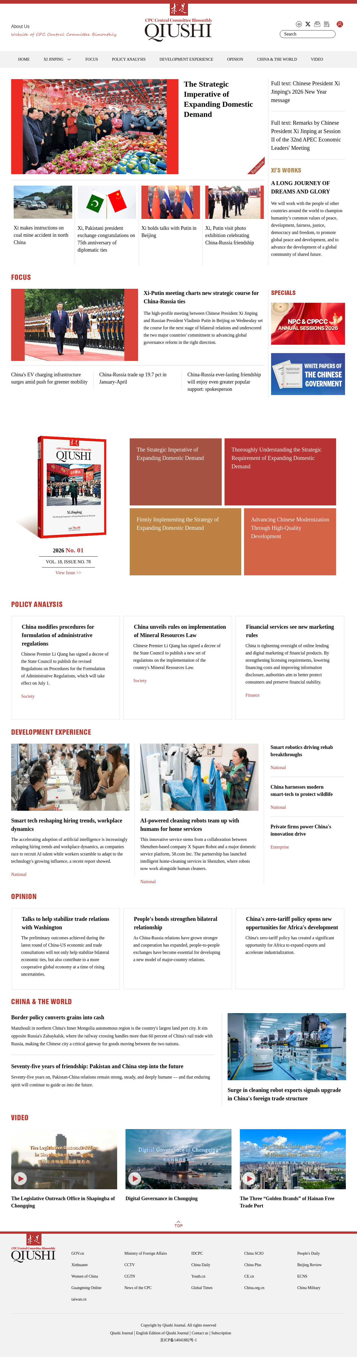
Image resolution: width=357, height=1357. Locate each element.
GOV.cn (77, 1253)
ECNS (302, 1276)
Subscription (221, 1333)
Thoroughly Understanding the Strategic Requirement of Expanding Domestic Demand (276, 457)
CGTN (129, 1276)
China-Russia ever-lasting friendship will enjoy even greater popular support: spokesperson (224, 382)
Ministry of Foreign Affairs (145, 1253)
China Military (308, 1288)
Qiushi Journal (121, 1333)
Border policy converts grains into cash (57, 1017)
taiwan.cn (78, 1299)
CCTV (129, 1265)
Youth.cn (198, 1276)
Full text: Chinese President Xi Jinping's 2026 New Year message (305, 91)
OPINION (235, 59)
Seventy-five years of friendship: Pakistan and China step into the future (97, 1066)
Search (330, 34)
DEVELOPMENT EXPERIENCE (186, 59)
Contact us (200, 1333)
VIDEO (317, 59)
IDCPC (197, 1253)
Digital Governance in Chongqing (162, 1198)
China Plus (252, 1265)
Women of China (84, 1276)
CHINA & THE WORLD (277, 59)
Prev (15, 131)
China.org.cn (254, 1288)
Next (174, 131)
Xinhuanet (79, 1265)
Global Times (202, 1288)
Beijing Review (309, 1265)
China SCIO (254, 1253)
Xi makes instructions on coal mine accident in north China (41, 235)
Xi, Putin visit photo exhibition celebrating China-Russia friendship (229, 235)
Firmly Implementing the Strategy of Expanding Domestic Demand (178, 523)
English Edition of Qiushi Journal (162, 1333)
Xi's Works (286, 170)
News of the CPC (138, 1288)
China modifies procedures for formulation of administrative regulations (58, 635)
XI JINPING (53, 59)
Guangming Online (86, 1288)
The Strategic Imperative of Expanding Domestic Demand (170, 453)
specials (283, 293)
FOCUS (91, 59)
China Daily (200, 1265)
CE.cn (249, 1276)
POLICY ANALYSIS (129, 59)
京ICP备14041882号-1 (178, 1340)
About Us (20, 26)
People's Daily (308, 1253)
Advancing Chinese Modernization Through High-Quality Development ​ (290, 527)
